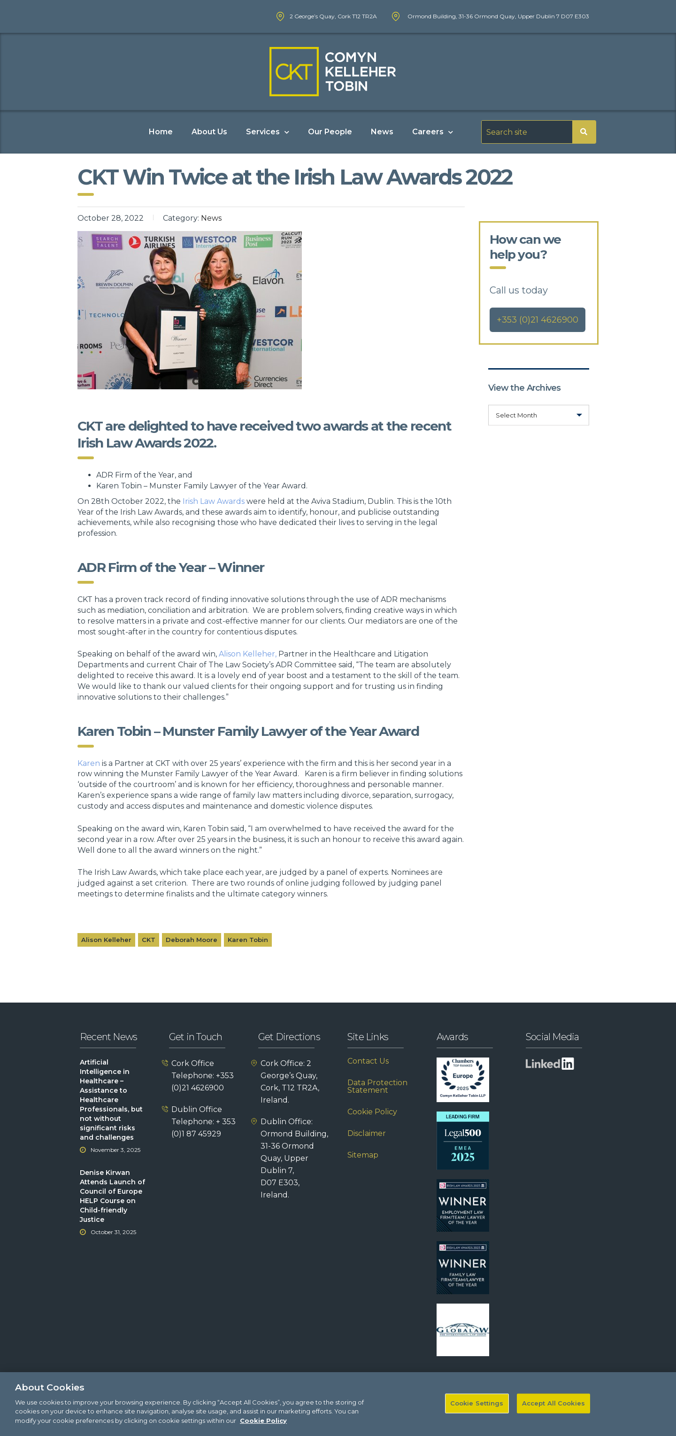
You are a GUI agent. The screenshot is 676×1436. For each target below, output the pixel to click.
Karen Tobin (248, 939)
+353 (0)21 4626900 (537, 320)
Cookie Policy (372, 1112)
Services (267, 132)
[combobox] (538, 415)
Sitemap (362, 1155)
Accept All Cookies (553, 1410)
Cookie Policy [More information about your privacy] (263, 1428)
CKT (148, 939)
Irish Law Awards (214, 501)
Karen (88, 763)
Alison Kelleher (106, 939)
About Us (209, 131)
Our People (330, 131)
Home (161, 131)
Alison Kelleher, (248, 653)
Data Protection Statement (377, 1086)
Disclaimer (366, 1133)
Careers (432, 132)
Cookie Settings (477, 1410)
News (382, 131)
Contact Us (368, 1061)
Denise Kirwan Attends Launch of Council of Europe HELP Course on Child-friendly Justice (112, 1196)
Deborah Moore (191, 939)
